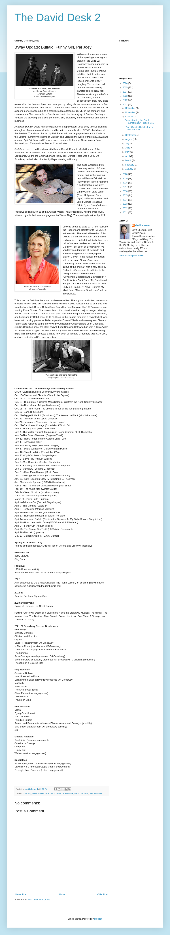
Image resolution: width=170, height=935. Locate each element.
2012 (125, 208)
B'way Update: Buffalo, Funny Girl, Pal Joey (139, 128)
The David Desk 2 (57, 17)
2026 (125, 83)
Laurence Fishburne (64, 793)
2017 (125, 187)
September (131, 135)
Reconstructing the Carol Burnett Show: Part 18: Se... (139, 121)
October (129, 116)
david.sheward (142, 225)
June (128, 148)
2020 (125, 174)
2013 (125, 204)
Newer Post (21, 894)
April (127, 156)
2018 (125, 182)
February (130, 165)
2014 (125, 199)
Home (62, 894)
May (127, 152)
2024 (125, 92)
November (130, 112)
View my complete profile (131, 255)
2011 (125, 212)
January (129, 169)
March (128, 160)
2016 (125, 191)
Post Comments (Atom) (39, 899)
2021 (125, 104)
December (130, 108)
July (127, 143)
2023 (125, 96)
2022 (125, 100)
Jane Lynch (50, 793)
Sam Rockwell (95, 793)
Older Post (102, 894)
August (129, 139)
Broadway (27, 793)
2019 (125, 178)
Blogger (98, 919)
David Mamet (38, 793)
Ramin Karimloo (81, 793)
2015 (125, 195)
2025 (125, 87)
